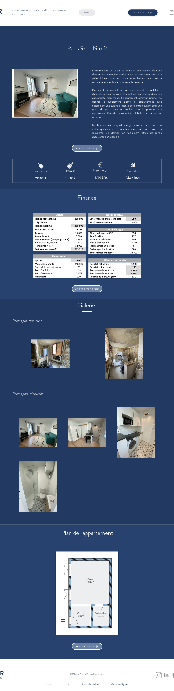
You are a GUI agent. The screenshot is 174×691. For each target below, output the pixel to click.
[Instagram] (159, 675)
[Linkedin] (166, 675)
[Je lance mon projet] (143, 12)
